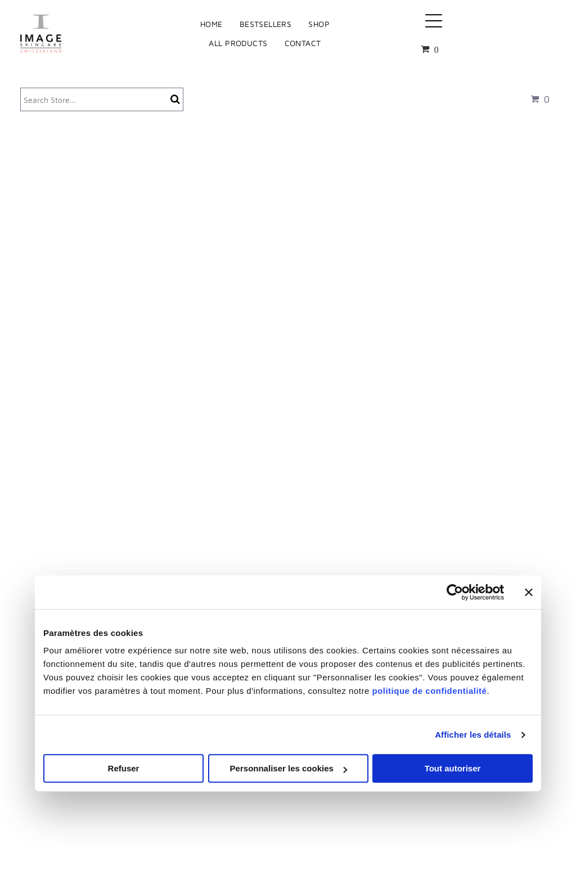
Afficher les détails (473, 734)
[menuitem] (211, 24)
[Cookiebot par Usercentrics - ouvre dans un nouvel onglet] (455, 592)
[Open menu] (433, 20)
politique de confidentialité (429, 691)
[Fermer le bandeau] (529, 592)
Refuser (124, 769)
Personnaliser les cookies (288, 769)
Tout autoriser (453, 769)
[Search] (101, 99)
